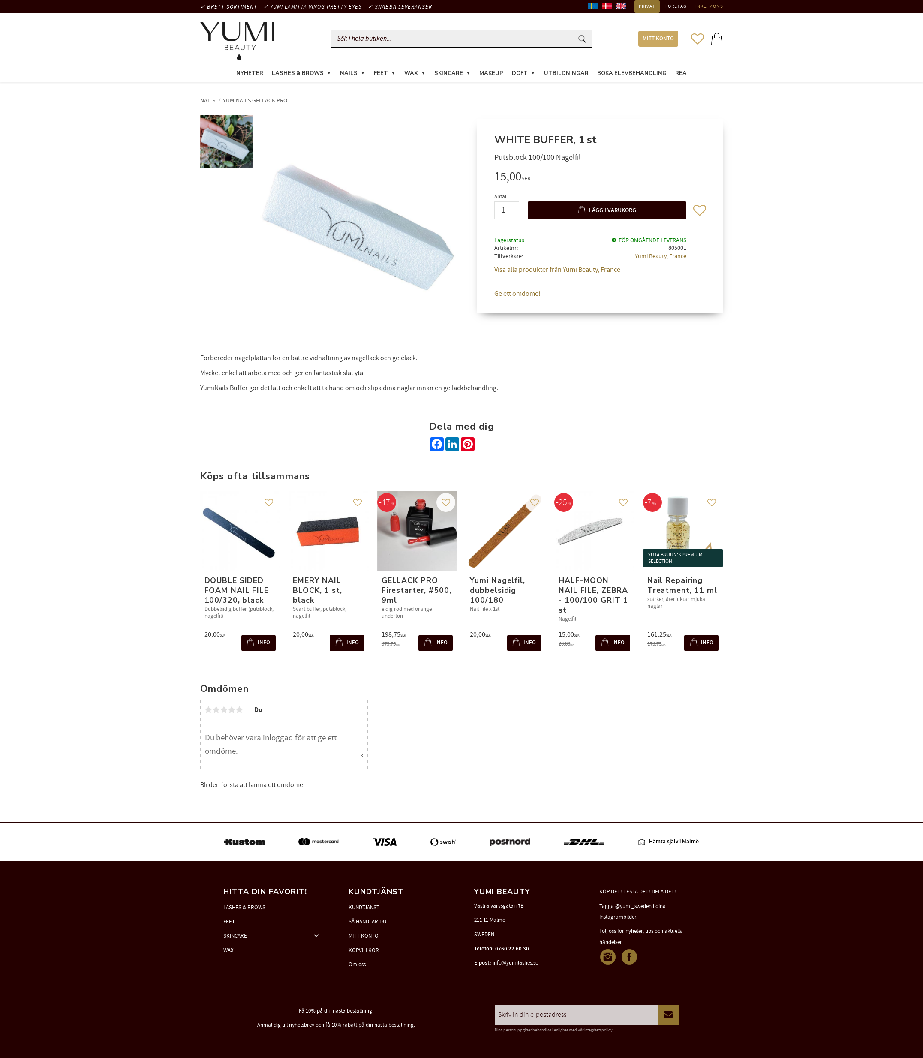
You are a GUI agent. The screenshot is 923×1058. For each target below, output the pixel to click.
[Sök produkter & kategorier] (454, 39)
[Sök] (582, 39)
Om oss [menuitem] (357, 964)
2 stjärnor (216, 711)
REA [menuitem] (681, 74)
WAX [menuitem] (411, 74)
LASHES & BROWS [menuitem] (298, 74)
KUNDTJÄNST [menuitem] (364, 907)
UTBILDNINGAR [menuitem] (566, 74)
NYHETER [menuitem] (249, 74)
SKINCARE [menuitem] (448, 74)
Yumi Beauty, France (660, 258)
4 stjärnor (232, 711)
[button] (697, 39)
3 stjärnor (224, 711)
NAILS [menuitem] (349, 74)
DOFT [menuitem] (520, 74)
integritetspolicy (598, 1030)
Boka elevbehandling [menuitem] (632, 74)
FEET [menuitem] (381, 74)
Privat (647, 6)
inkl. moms (709, 6)
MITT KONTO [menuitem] (658, 39)
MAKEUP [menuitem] (491, 74)
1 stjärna (209, 711)
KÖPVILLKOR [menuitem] (364, 950)
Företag (676, 6)
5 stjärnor (240, 711)
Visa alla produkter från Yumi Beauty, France (557, 271)
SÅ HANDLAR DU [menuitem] (367, 921)
